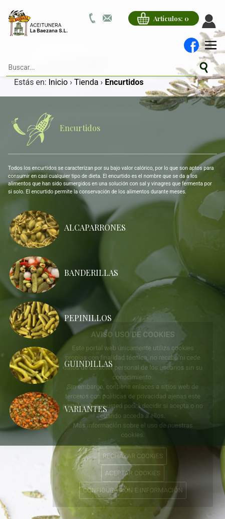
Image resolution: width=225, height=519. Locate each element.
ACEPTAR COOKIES (133, 473)
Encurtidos (54, 129)
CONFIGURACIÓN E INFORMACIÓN (132, 490)
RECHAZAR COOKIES (133, 456)
